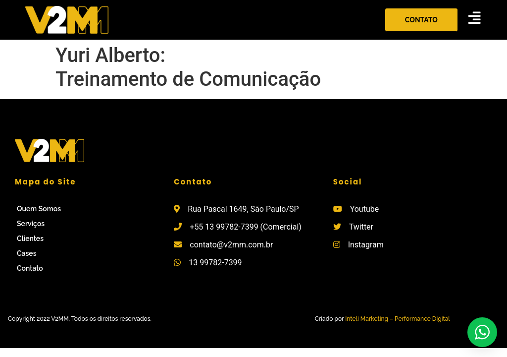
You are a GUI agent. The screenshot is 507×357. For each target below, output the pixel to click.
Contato (30, 268)
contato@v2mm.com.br (231, 244)
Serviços (31, 224)
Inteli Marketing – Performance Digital (397, 318)
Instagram (366, 244)
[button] (421, 20)
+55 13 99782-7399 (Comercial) (246, 227)
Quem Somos (39, 209)
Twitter (361, 227)
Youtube (364, 209)
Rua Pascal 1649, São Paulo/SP (243, 209)
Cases (27, 253)
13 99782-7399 (215, 262)
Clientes (30, 238)
